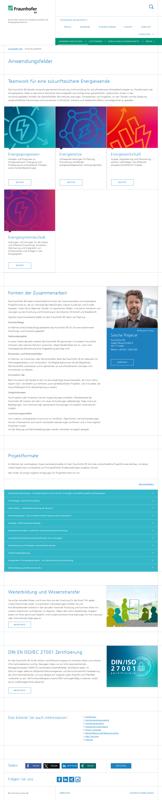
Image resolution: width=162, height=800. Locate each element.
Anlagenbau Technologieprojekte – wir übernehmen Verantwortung (40, 560)
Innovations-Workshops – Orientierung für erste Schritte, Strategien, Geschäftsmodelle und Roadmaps (56, 493)
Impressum (65, 793)
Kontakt (146, 27)
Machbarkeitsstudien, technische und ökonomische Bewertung (37, 530)
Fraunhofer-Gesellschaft (72, 20)
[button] (33, 766)
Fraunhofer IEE (15, 49)
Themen (89, 740)
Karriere (85, 27)
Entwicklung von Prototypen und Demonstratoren (32, 545)
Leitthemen (95, 41)
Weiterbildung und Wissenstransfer (25, 568)
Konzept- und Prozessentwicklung (24, 523)
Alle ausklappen (146, 484)
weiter (20, 182)
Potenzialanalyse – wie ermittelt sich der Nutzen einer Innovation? (39, 516)
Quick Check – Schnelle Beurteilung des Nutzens (30, 508)
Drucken (121, 766)
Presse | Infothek (93, 730)
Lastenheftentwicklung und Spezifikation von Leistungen (35, 538)
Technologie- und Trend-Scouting (23, 501)
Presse (67, 27)
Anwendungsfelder (70, 41)
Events (128, 27)
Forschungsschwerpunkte (123, 41)
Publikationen (107, 27)
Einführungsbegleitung (19, 553)
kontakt (122, 362)
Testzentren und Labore (96, 727)
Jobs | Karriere (92, 736)
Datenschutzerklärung (142, 793)
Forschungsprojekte (94, 723)
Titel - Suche (151, 6)
